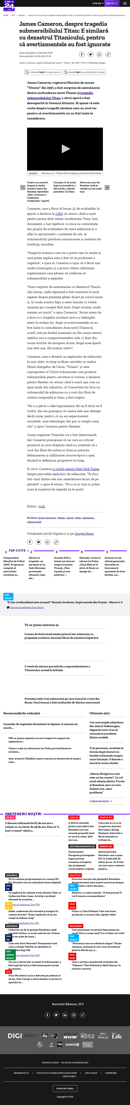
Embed (33, 173)
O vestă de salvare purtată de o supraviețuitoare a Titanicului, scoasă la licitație (57, 668)
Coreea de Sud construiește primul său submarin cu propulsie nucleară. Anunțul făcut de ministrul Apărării (61, 636)
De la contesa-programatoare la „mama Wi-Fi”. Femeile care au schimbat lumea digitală (34, 880)
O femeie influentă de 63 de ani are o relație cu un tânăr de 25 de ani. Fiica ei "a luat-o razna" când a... (32, 826)
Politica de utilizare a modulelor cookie (57, 1073)
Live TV (110, 3)
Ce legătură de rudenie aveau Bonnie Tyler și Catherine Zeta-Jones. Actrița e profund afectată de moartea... (34, 896)
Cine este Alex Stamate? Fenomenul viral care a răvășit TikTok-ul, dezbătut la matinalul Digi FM (32, 947)
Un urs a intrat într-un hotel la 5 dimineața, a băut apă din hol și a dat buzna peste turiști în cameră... (34, 965)
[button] (65, 148)
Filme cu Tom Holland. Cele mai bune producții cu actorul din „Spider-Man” (94, 912)
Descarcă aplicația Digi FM (24, 904)
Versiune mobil (65, 1088)
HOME (6, 15)
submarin (88, 517)
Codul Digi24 (91, 1073)
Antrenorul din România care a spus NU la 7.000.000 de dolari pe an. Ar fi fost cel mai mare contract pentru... (111, 860)
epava (70, 517)
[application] (65, 149)
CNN (59, 214)
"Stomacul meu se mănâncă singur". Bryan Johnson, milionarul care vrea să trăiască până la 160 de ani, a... (97, 947)
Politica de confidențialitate (74, 1062)
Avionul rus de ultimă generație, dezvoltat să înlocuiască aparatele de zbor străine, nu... (115, 566)
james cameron (47, 517)
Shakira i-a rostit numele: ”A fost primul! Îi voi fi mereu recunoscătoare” (97, 894)
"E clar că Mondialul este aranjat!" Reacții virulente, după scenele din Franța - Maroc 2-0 (65, 602)
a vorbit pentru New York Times (75, 469)
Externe (21, 15)
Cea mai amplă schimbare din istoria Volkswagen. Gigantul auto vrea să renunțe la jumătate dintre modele (107, 729)
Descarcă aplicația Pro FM (23, 923)
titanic (61, 517)
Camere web (110, 1073)
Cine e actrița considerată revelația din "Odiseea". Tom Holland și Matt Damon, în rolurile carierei (96, 965)
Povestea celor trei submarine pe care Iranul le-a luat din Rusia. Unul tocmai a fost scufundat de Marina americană (62, 700)
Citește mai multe (99, 801)
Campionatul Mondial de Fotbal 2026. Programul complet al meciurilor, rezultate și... (14, 566)
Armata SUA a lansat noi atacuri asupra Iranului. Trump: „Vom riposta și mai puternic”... (64, 566)
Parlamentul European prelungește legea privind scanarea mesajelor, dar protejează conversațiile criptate (81, 860)
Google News (84, 533)
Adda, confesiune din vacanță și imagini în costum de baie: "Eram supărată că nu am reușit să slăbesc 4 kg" (33, 914)
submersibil (34, 521)
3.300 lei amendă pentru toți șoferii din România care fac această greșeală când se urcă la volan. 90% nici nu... (81, 831)
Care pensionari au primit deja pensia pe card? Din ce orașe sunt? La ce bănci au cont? (98, 931)
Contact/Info (69, 1076)
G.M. (42, 506)
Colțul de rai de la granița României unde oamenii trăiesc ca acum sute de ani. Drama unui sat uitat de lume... (34, 933)
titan (78, 517)
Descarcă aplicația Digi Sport (27, 607)
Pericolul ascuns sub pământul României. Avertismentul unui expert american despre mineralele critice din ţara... (98, 882)
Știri (13, 15)
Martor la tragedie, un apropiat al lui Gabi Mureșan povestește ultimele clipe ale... (37, 568)
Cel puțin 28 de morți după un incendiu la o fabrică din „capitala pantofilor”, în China (64, 187)
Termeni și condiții (50, 1062)
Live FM (97, 3)
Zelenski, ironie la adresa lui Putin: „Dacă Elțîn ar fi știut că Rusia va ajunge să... (90, 564)
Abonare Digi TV (21, 1073)
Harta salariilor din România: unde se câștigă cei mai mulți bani (91, 187)
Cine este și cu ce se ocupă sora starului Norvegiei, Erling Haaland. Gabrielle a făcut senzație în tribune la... (110, 831)
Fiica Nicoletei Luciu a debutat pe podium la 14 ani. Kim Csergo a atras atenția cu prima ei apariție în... (35, 979)
